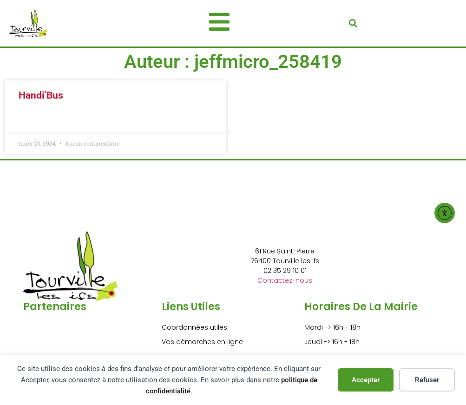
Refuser (427, 380)
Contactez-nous (284, 280)
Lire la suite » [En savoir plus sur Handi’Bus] (38, 119)
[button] (353, 23)
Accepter (366, 380)
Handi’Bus (41, 95)
